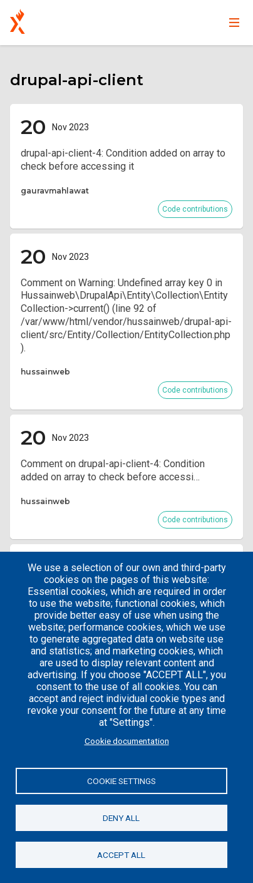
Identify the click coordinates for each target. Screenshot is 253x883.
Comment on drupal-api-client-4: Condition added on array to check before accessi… (113, 470)
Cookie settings (121, 781)
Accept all (121, 855)
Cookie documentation (127, 741)
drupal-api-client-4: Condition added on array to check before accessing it (123, 159)
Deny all (121, 818)
